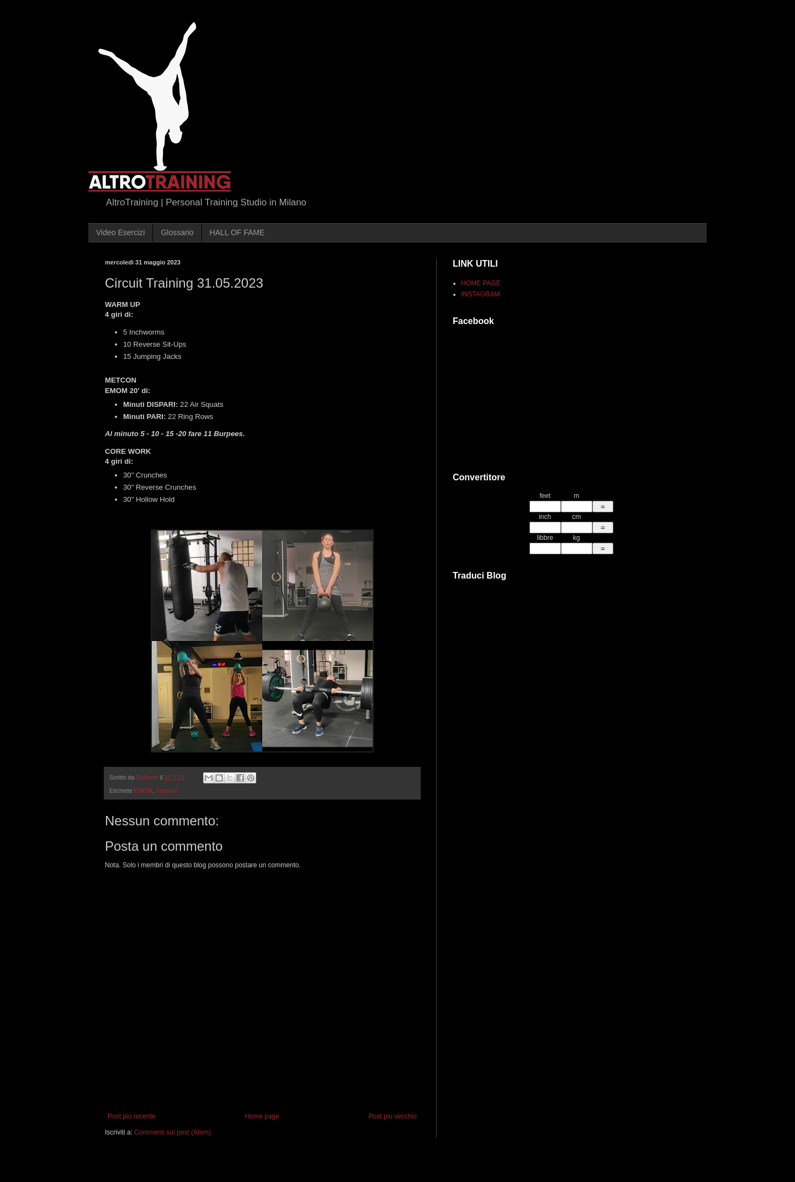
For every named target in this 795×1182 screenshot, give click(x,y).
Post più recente (132, 1116)
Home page (262, 1116)
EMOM (143, 790)
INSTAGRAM (480, 294)
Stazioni (166, 790)
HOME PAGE (481, 283)
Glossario (177, 232)
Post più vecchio (393, 1116)
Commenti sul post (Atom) (172, 1132)
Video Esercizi (120, 232)
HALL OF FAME (237, 232)
